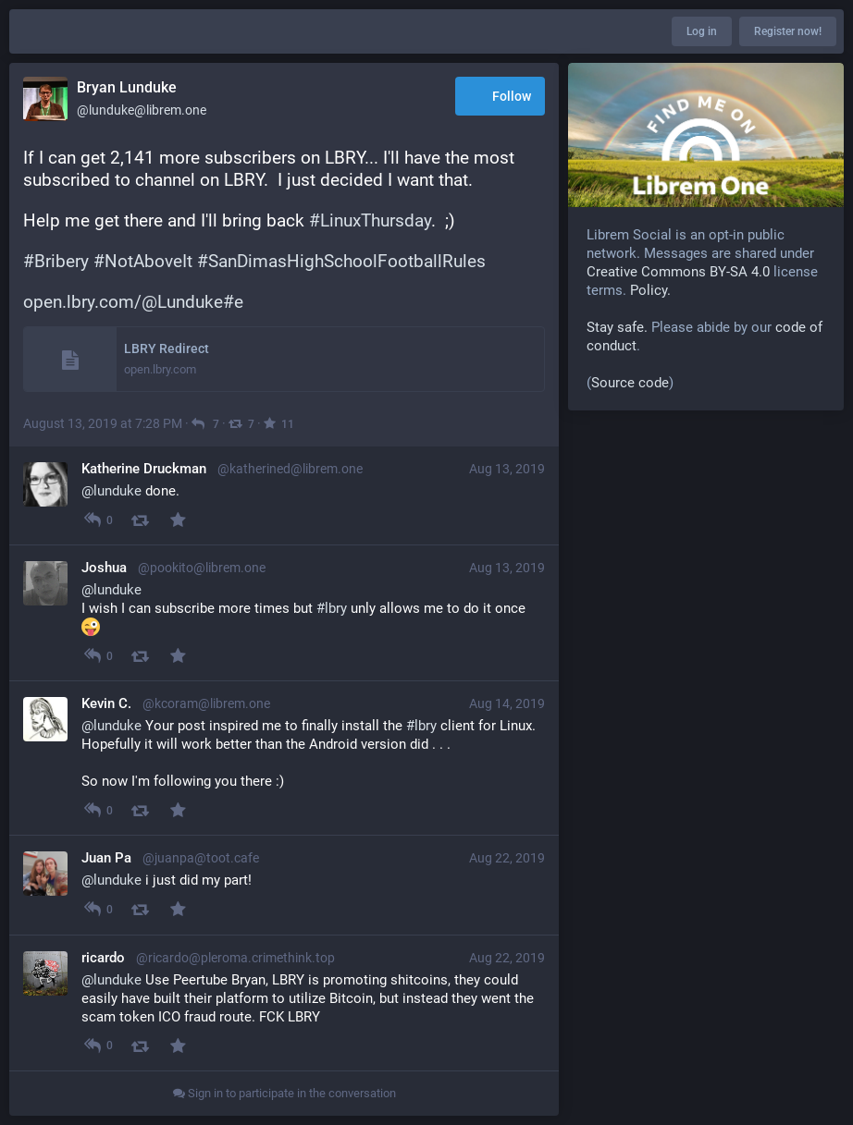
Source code (630, 382)
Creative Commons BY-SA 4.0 (678, 271)
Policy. (650, 290)
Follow (500, 97)
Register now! (788, 31)
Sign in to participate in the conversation (284, 1093)
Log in (701, 31)
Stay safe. (617, 327)
